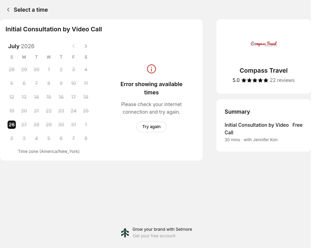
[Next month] (85, 46)
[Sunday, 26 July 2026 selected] (12, 125)
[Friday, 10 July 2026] (73, 83)
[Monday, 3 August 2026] (24, 138)
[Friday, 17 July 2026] (73, 97)
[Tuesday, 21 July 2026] (36, 111)
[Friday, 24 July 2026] (73, 111)
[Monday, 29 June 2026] (24, 69)
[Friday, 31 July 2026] (73, 125)
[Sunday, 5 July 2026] (12, 83)
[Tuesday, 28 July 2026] (36, 125)
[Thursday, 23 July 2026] (61, 111)
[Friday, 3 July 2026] (73, 69)
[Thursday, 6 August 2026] (61, 138)
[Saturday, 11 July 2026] (86, 83)
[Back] (7, 9)
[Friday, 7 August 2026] (73, 138)
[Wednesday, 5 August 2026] (49, 138)
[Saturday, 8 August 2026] (86, 138)
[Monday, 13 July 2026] (24, 97)
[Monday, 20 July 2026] (24, 111)
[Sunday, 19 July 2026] (12, 111)
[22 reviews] (282, 80)
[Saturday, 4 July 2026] (86, 69)
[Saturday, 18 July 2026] (86, 97)
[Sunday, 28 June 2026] (12, 69)
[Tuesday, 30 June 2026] (36, 69)
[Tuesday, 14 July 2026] (36, 97)
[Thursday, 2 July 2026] (61, 69)
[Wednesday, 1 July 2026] (49, 69)
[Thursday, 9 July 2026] (61, 83)
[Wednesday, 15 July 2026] (49, 97)
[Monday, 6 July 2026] (24, 83)
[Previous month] (73, 46)
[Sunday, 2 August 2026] (12, 138)
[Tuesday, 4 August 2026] (36, 138)
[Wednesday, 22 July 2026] (49, 111)
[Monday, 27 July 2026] (24, 125)
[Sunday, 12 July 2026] (12, 97)
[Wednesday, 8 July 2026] (49, 83)
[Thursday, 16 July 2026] (61, 97)
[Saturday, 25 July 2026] (86, 111)
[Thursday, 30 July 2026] (61, 125)
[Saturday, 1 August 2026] (86, 125)
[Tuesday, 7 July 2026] (36, 83)
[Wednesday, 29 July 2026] (49, 125)
